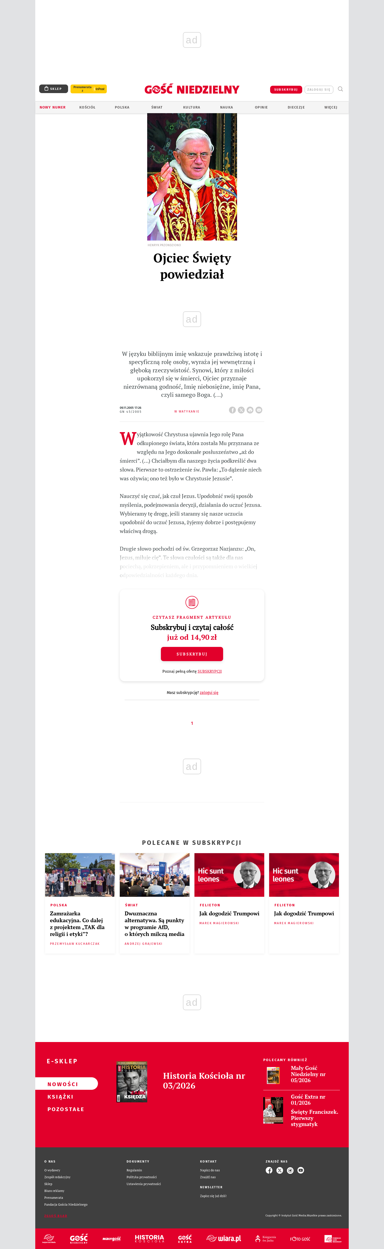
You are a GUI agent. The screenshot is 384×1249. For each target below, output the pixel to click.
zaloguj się (319, 89)
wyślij (259, 408)
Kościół (87, 107)
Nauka (226, 107)
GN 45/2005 (131, 411)
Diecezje (296, 107)
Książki (59, 1096)
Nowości (59, 1083)
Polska (122, 107)
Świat (157, 107)
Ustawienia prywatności (144, 1184)
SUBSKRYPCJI (210, 671)
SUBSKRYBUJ (286, 89)
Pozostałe (59, 1108)
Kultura (192, 107)
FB (233, 408)
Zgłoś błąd (55, 1216)
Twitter (242, 408)
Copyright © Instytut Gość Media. (286, 1215)
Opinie (261, 107)
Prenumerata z (82, 88)
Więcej (330, 107)
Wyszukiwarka (340, 89)
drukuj (251, 408)
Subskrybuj (192, 654)
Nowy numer (53, 107)
